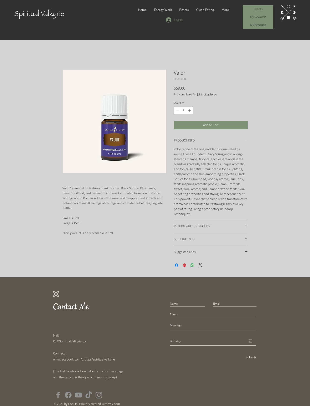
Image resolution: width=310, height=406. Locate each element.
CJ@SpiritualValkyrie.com (70, 341)
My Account (258, 25)
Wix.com (114, 404)
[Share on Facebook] (176, 265)
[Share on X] (200, 265)
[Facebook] (58, 395)
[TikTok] (88, 395)
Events (258, 9)
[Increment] (189, 110)
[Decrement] (177, 110)
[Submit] (250, 357)
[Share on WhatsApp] (192, 265)
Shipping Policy (207, 94)
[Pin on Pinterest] (184, 265)
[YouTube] (78, 395)
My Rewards (258, 17)
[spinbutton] (183, 110)
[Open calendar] (250, 341)
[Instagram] (99, 395)
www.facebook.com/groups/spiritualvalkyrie (84, 359)
